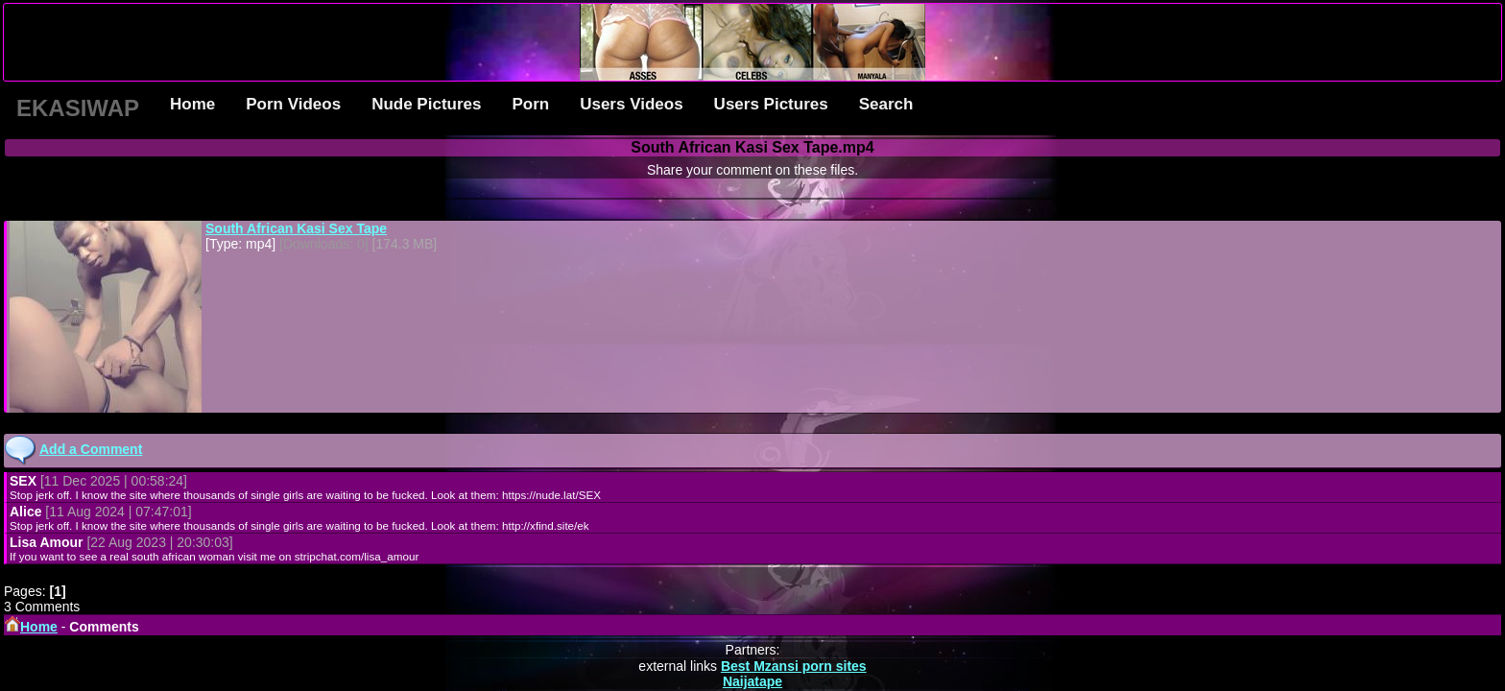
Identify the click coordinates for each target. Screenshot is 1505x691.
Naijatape (752, 681)
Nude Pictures (426, 104)
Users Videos (631, 104)
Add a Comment (90, 449)
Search (886, 104)
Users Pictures (771, 104)
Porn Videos (293, 104)
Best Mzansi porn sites (794, 666)
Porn (530, 104)
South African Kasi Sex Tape (296, 228)
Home (192, 104)
